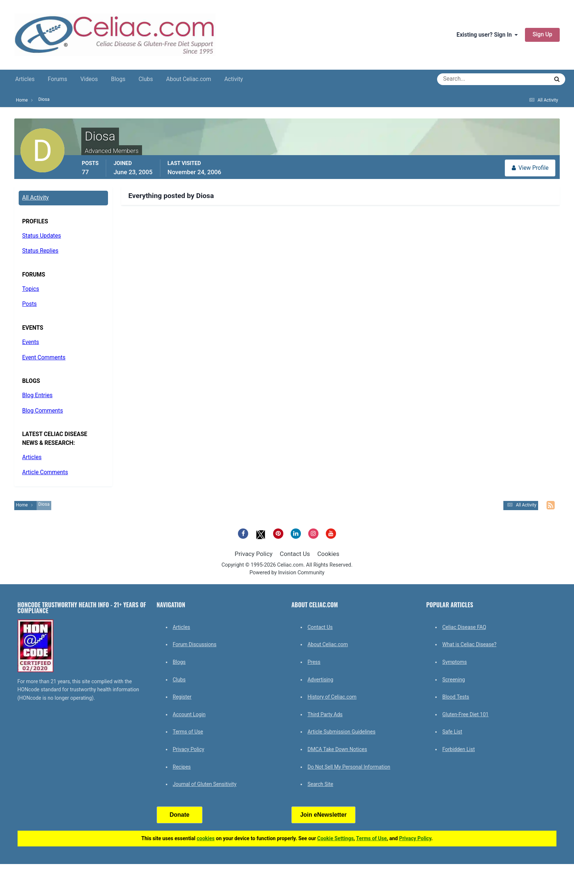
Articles (25, 79)
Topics (30, 289)
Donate (179, 815)
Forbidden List (458, 749)
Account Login (189, 714)
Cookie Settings (335, 838)
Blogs (118, 79)
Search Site (320, 784)
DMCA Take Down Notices (337, 749)
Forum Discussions (194, 644)
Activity (233, 79)
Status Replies (40, 251)
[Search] (466, 79)
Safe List (452, 732)
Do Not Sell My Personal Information (349, 767)
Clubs (145, 79)
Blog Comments (42, 410)
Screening (453, 679)
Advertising (320, 679)
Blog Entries (37, 395)
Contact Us (295, 553)
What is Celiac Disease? (469, 644)
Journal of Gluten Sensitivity (204, 784)
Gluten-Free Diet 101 (465, 714)
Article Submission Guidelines (342, 732)
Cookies (328, 553)
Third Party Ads (325, 714)
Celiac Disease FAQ (464, 627)
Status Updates (41, 236)
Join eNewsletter (323, 815)
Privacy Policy (253, 553)
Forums (57, 79)
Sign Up (542, 34)
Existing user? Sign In (487, 35)
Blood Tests (455, 697)
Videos (89, 79)
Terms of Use (188, 732)
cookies (206, 838)
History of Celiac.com (332, 697)
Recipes (182, 767)
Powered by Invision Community (287, 573)
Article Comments (45, 472)
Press (314, 662)
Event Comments (44, 357)
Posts (29, 304)
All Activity (35, 197)
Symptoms (454, 662)
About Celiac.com (188, 79)
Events (30, 342)
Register (182, 697)
